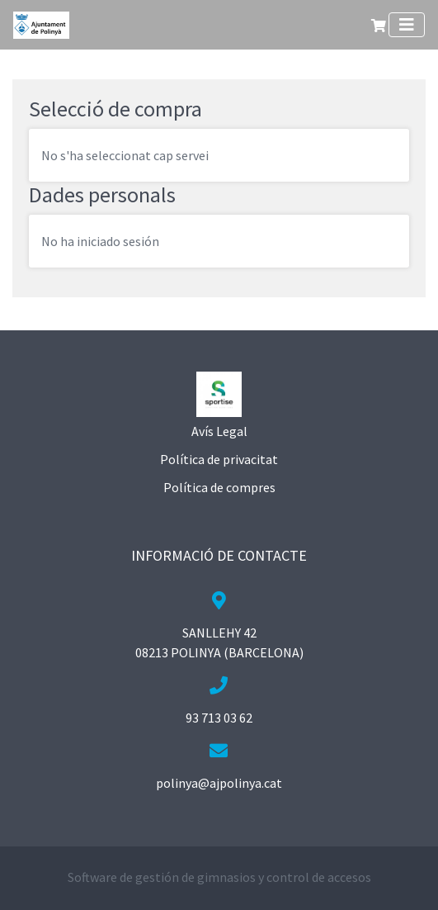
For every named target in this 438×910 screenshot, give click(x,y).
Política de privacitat (219, 459)
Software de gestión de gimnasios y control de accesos (219, 877)
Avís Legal (219, 431)
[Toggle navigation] (407, 24)
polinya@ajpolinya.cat (219, 783)
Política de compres (219, 487)
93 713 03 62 (219, 717)
